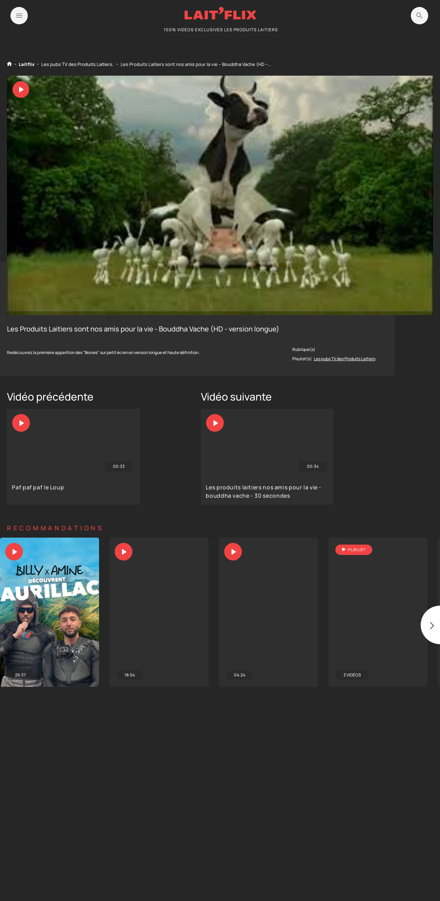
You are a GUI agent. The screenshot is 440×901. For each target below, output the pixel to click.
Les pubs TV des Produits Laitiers (76, 64)
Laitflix (26, 64)
